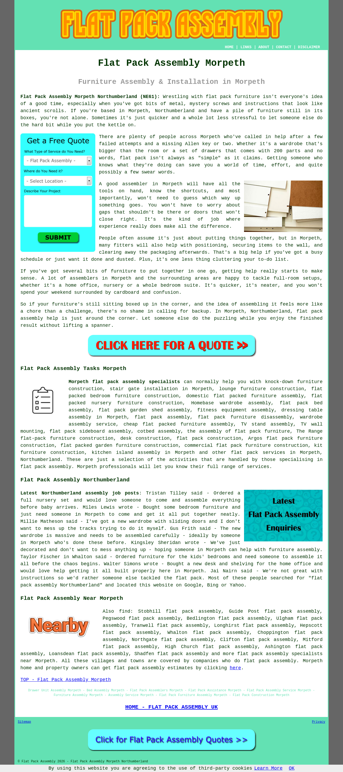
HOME (229, 47)
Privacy (318, 722)
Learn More (268, 768)
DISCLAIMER (309, 47)
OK (292, 768)
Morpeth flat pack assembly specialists (124, 381)
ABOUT (263, 47)
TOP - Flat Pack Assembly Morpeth (65, 679)
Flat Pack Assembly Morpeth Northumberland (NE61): (90, 96)
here (235, 668)
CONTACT (283, 47)
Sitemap (24, 722)
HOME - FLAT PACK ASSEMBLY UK (171, 707)
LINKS (245, 47)
